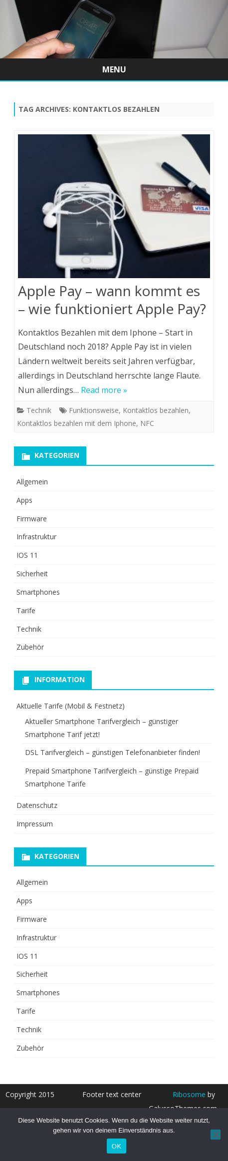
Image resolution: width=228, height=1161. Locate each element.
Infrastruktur (36, 536)
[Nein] (216, 1135)
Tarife (25, 610)
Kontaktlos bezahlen (156, 410)
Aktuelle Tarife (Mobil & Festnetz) (70, 706)
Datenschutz (36, 805)
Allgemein (32, 481)
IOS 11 (27, 555)
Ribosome (189, 1094)
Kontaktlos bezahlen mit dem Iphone (76, 423)
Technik (38, 410)
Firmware (31, 518)
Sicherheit (32, 573)
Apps (24, 500)
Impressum (34, 823)
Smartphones (38, 592)
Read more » (104, 390)
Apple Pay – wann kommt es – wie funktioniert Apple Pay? (112, 299)
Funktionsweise (94, 410)
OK (116, 1146)
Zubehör (30, 647)
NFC (147, 423)
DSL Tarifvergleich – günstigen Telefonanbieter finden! (112, 752)
